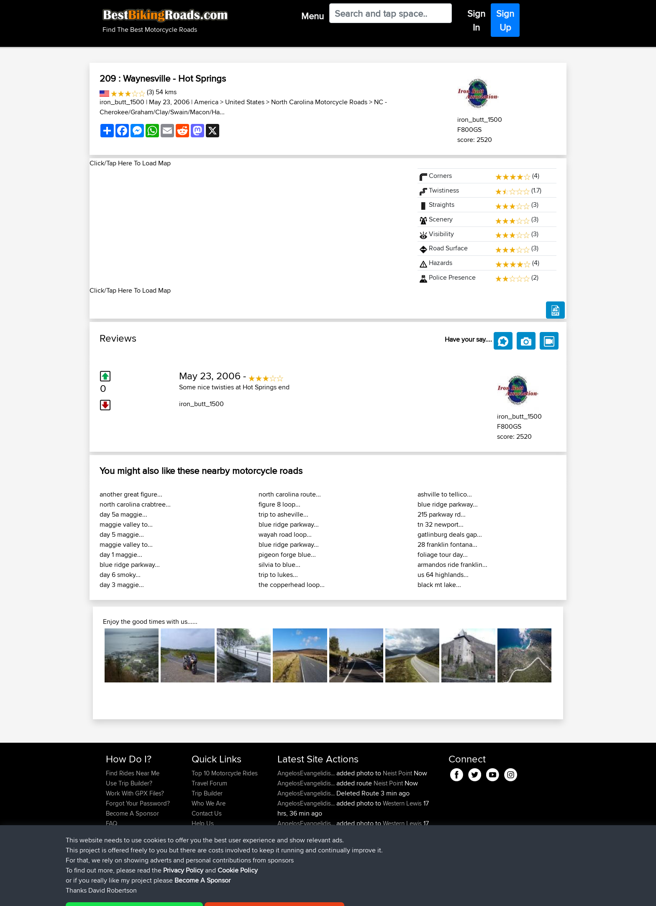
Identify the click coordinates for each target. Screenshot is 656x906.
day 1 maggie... (121, 554)
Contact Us (207, 813)
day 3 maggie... (122, 584)
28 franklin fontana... (447, 544)
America (206, 102)
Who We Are (209, 803)
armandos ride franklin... (452, 564)
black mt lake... (439, 584)
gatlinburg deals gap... (450, 534)
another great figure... (131, 494)
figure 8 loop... (279, 504)
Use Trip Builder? (129, 783)
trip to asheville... (283, 514)
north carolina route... (290, 494)
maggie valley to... (126, 524)
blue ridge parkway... (130, 564)
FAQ (111, 823)
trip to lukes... (278, 574)
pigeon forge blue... (287, 554)
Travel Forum (209, 783)
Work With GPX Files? (135, 793)
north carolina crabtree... (135, 504)
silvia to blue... (279, 564)
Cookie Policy (259, 893)
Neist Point (397, 773)
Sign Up (505, 20)
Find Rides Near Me (132, 773)
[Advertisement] (248, 227)
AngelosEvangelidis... (306, 773)
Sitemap (184, 893)
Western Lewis (402, 803)
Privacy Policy (218, 893)
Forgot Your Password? (138, 803)
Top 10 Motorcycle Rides (225, 773)
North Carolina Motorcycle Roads (319, 102)
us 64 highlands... (443, 574)
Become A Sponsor (132, 813)
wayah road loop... (285, 534)
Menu (312, 16)
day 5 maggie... (122, 534)
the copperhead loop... (292, 584)
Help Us (203, 823)
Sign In (476, 20)
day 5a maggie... (123, 514)
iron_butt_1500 (122, 102)
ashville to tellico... (445, 494)
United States (244, 102)
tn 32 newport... (441, 524)
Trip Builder (207, 793)
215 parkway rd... (442, 514)
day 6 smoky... (120, 574)
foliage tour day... (443, 554)
